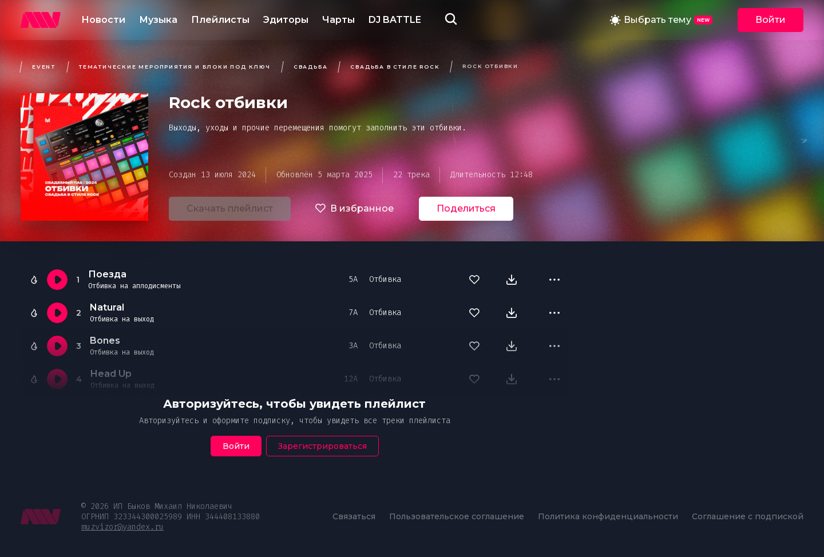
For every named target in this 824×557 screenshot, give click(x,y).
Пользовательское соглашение (456, 516)
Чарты (338, 19)
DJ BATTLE (395, 19)
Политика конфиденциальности (608, 516)
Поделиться (466, 208)
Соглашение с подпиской (747, 516)
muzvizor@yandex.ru (122, 527)
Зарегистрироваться (322, 446)
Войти (770, 19)
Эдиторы (285, 19)
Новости (103, 19)
